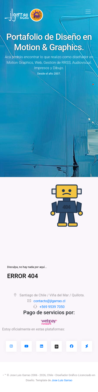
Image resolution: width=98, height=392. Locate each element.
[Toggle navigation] (88, 12)
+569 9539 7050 (52, 307)
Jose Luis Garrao (61, 380)
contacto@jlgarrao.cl (49, 301)
